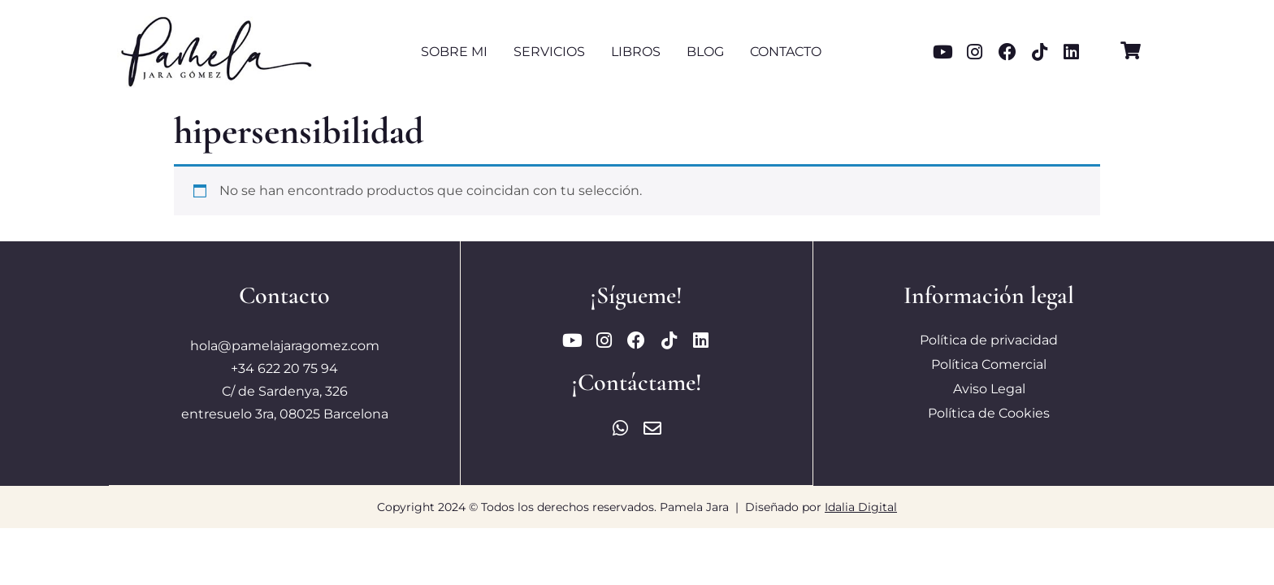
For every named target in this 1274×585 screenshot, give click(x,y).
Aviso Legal (989, 388)
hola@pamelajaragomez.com (284, 345)
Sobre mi (454, 51)
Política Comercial (988, 364)
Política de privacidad (989, 340)
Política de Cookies (989, 413)
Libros (636, 51)
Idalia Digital (861, 506)
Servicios (549, 51)
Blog (705, 51)
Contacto (785, 51)
